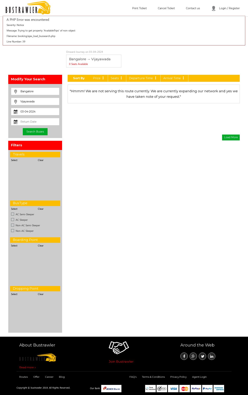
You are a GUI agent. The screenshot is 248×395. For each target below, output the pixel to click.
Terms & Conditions (153, 376)
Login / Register (225, 8)
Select (14, 160)
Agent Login (199, 376)
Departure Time (143, 78)
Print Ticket (139, 8)
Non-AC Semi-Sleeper (28, 225)
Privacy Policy (178, 376)
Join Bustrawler (121, 361)
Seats (117, 78)
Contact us (193, 8)
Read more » (27, 367)
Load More (231, 137)
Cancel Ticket (166, 8)
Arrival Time (174, 78)
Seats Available (78, 64)
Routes (23, 376)
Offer (36, 376)
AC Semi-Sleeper (25, 214)
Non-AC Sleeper (25, 231)
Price (99, 78)
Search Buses (35, 131)
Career (49, 376)
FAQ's (133, 376)
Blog (62, 376)
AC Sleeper (22, 219)
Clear (41, 160)
